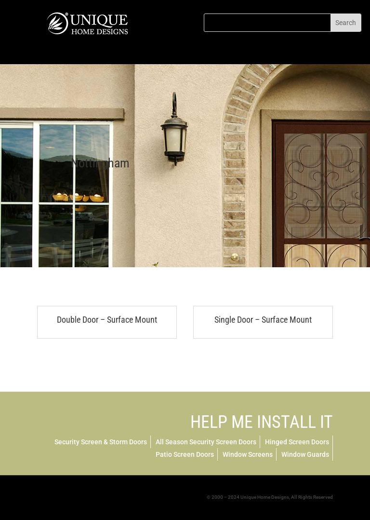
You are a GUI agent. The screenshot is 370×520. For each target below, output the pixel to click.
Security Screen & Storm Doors (100, 442)
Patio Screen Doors (185, 454)
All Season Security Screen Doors (206, 442)
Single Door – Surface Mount (263, 320)
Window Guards (305, 454)
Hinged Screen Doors (297, 442)
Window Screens (248, 454)
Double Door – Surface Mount (107, 320)
